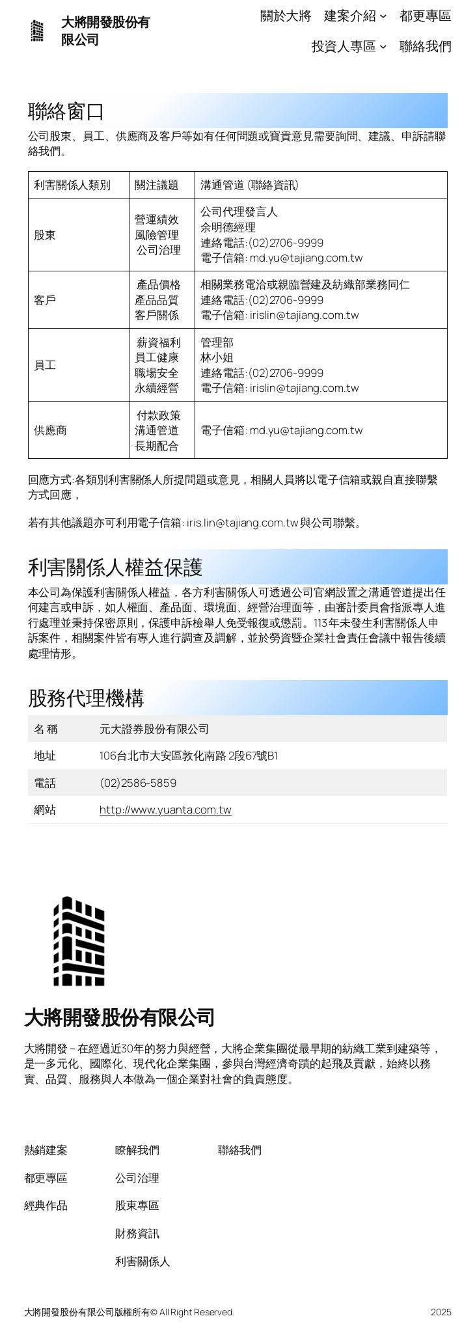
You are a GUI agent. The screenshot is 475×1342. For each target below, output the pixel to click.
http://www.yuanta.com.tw (166, 809)
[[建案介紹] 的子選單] (383, 16)
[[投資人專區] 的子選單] (383, 45)
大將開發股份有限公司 (120, 1017)
